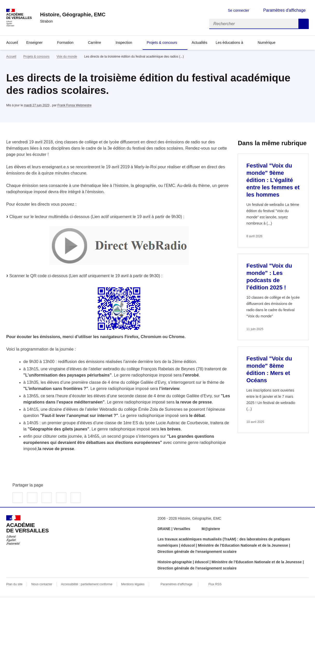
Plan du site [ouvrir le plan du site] (14, 584)
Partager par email (61, 497)
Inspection (124, 42)
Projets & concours (162, 42)
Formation (65, 42)
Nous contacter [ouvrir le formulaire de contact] (41, 584)
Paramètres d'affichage (176, 584)
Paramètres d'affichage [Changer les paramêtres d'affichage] (284, 10)
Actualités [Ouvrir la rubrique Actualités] (199, 42)
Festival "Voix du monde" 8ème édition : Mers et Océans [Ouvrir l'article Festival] (269, 369)
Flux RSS (215, 584)
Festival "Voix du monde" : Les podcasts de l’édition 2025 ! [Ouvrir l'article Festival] (269, 276)
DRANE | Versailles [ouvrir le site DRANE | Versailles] (174, 529)
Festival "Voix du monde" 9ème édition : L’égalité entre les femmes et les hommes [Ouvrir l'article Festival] (272, 180)
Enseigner (34, 42)
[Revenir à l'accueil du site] (27, 530)
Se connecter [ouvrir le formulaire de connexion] (238, 10)
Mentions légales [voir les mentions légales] (132, 584)
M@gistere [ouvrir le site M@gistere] (211, 529)
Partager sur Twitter (32, 497)
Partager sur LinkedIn (46, 497)
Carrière (94, 42)
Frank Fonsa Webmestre (74, 105)
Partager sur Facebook (17, 497)
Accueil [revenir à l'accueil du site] (11, 56)
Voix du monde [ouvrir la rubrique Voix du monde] (67, 56)
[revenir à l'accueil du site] (72, 14)
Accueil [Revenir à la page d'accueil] (12, 42)
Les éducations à (229, 42)
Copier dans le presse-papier (76, 497)
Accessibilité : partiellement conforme (86, 584)
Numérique (266, 42)
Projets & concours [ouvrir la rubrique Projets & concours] (36, 56)
